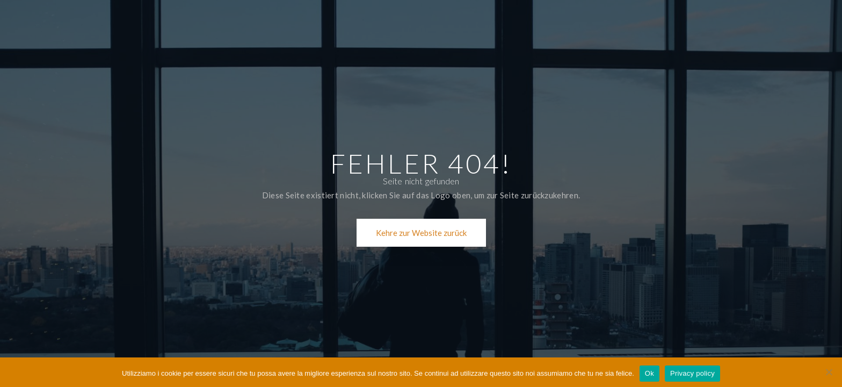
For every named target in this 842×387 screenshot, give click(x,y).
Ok (649, 373)
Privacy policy (692, 373)
